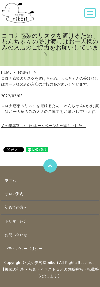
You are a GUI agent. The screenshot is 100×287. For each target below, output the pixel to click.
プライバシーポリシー (23, 249)
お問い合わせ (16, 235)
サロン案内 (14, 194)
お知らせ (24, 72)
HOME (6, 72)
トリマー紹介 (16, 221)
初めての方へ (16, 207)
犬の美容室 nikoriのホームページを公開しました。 (43, 126)
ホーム (10, 180)
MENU (90, 15)
